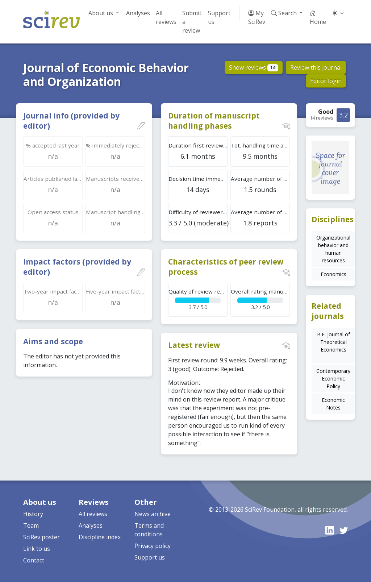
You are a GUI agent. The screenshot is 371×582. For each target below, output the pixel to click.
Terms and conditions (149, 529)
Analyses (138, 13)
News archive (152, 514)
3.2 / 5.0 (260, 299)
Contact (33, 560)
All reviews (166, 17)
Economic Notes (333, 403)
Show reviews (253, 67)
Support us (219, 17)
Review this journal (316, 67)
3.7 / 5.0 (198, 299)
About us (100, 13)
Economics (333, 274)
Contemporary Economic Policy (333, 378)
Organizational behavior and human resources (333, 249)
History (33, 514)
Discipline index (100, 537)
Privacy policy (152, 546)
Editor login (326, 81)
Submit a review (191, 21)
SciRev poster (41, 537)
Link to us (36, 549)
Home (318, 17)
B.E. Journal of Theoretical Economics (333, 342)
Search (284, 13)
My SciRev (256, 17)
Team (31, 525)
